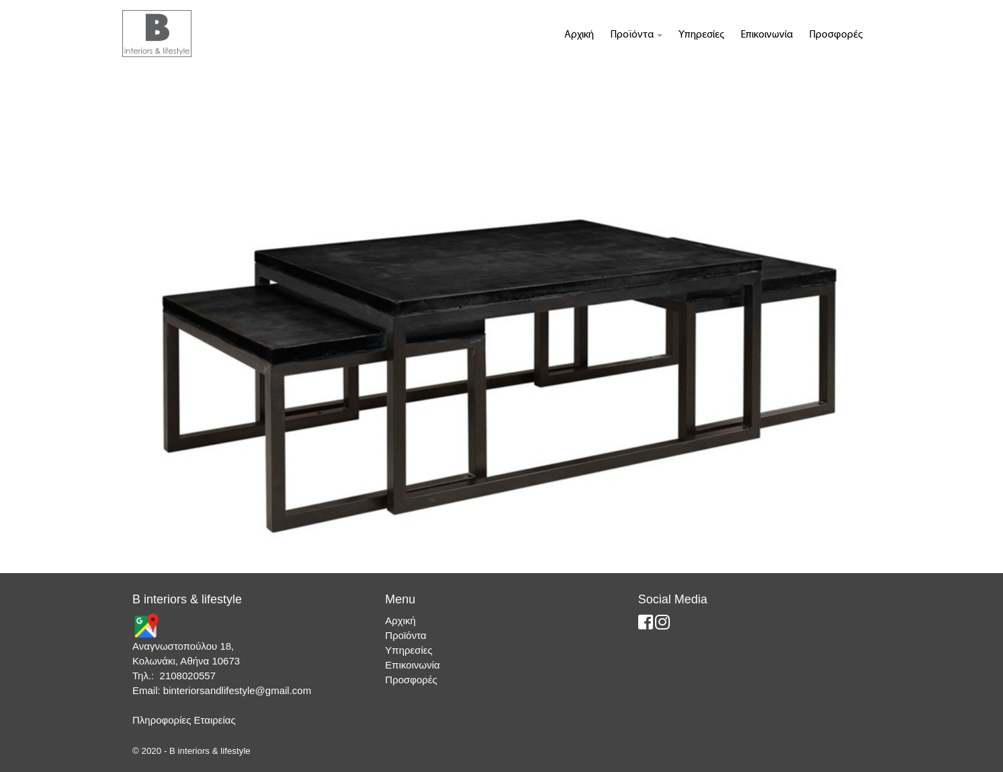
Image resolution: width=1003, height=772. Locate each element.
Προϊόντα (636, 35)
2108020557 (188, 675)
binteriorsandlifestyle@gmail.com (237, 690)
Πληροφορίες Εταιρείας (184, 720)
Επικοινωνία (766, 35)
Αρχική (579, 35)
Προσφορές (836, 35)
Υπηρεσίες (701, 35)
